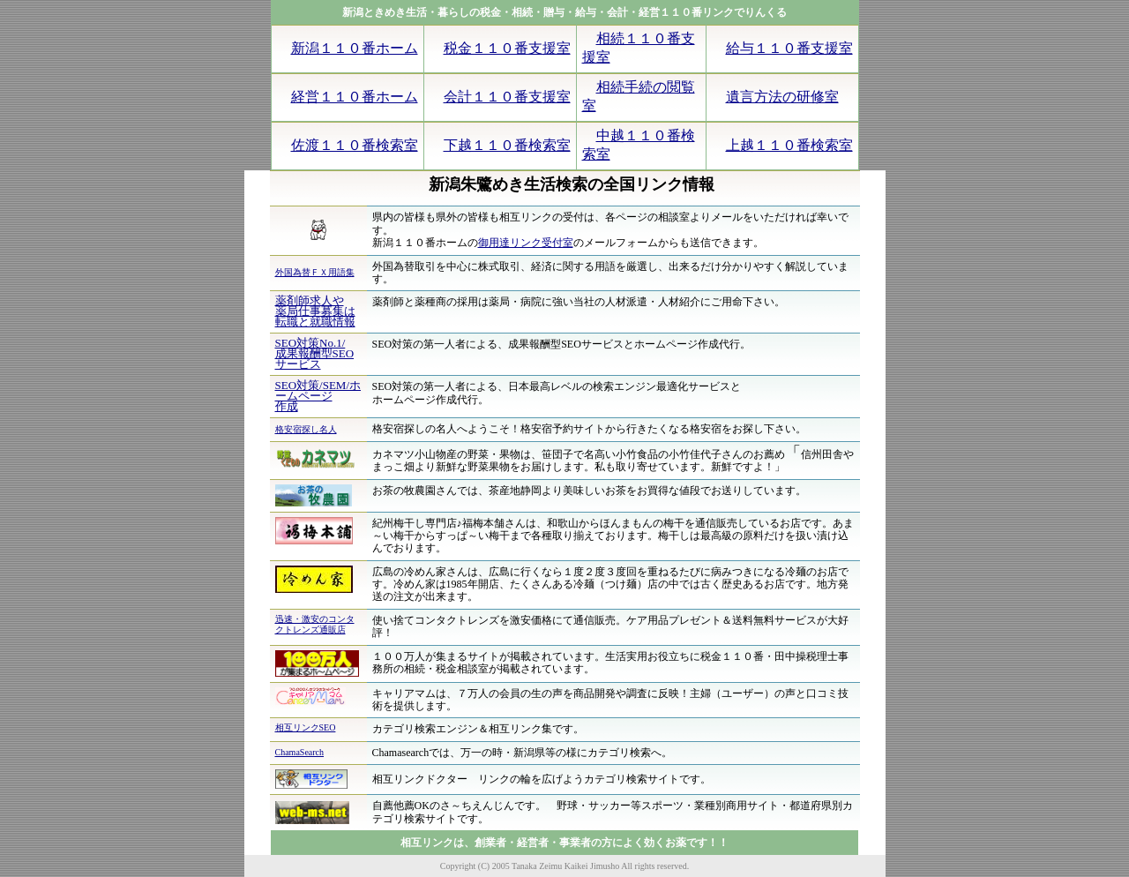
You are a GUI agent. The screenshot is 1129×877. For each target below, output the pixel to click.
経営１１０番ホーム (354, 96)
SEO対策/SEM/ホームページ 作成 (318, 396)
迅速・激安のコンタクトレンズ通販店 (315, 624)
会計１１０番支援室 (507, 96)
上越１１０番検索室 (789, 145)
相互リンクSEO (305, 727)
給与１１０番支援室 (789, 48)
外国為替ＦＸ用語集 (315, 272)
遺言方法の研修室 (782, 96)
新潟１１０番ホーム (354, 48)
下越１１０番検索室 (507, 145)
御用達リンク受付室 (525, 242)
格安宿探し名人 (306, 429)
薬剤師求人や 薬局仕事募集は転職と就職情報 (315, 311)
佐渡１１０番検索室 (354, 145)
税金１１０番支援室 (507, 48)
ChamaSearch (300, 752)
